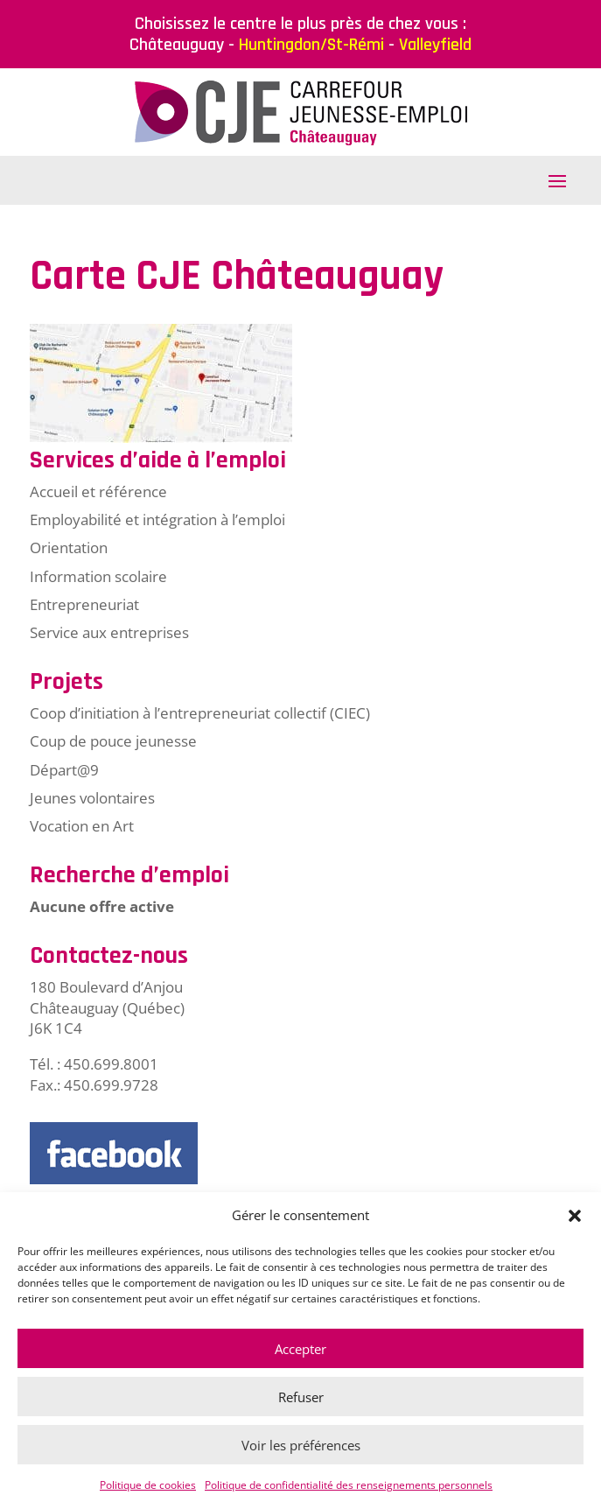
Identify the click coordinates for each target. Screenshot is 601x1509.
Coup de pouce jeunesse (113, 741)
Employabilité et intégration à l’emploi (157, 519)
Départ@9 (64, 770)
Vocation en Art (82, 826)
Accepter (300, 1349)
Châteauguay (176, 44)
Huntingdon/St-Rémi (311, 44)
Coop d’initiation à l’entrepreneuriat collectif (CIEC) (200, 713)
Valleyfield (435, 44)
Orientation (69, 547)
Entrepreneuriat (84, 604)
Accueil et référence (98, 491)
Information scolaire (98, 576)
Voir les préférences (300, 1445)
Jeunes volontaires (92, 798)
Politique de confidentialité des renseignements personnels (349, 1484)
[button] (575, 1216)
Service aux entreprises (109, 632)
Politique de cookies (148, 1484)
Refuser (301, 1397)
